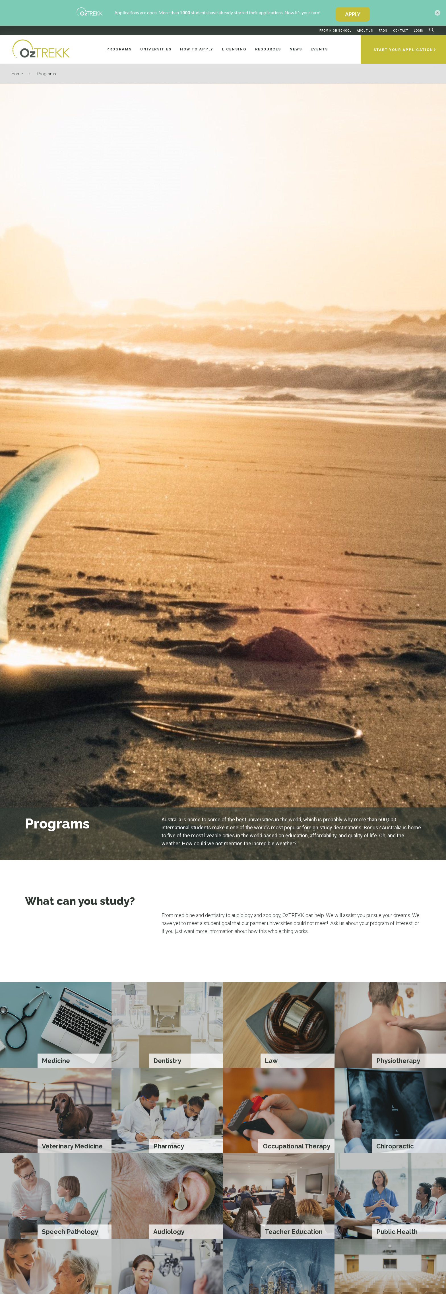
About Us (365, 30)
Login (419, 30)
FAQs (383, 30)
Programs (46, 73)
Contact (400, 30)
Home (17, 73)
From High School (335, 30)
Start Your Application (403, 50)
